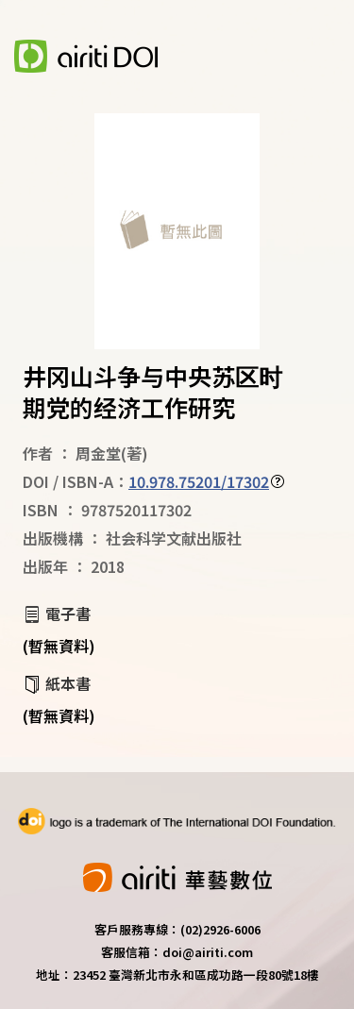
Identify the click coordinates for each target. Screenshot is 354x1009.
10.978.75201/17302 (198, 481)
